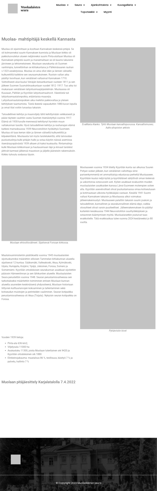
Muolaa (62, 5)
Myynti (108, 12)
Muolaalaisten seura (30, 8)
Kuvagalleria (127, 5)
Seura (80, 5)
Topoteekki (89, 12)
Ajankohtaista (101, 5)
